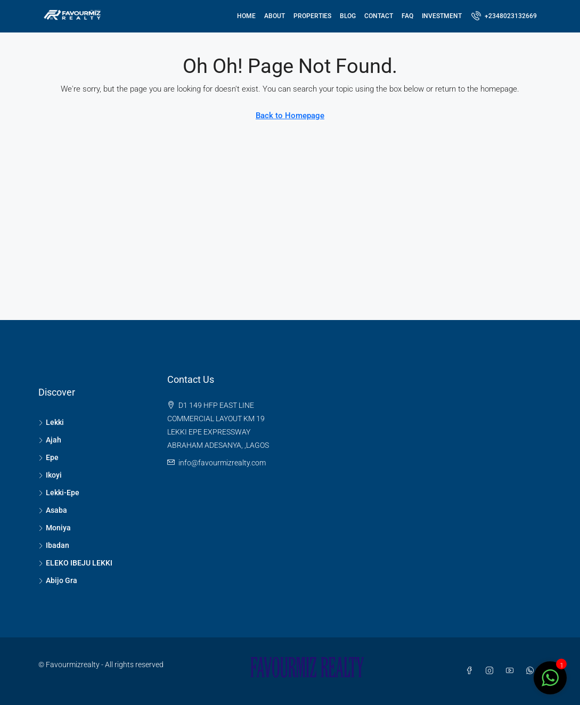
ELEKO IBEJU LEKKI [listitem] (75, 563)
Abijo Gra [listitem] (57, 580)
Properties (312, 16)
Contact (378, 16)
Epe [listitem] (48, 457)
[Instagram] (491, 671)
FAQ (407, 16)
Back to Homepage (290, 115)
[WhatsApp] (532, 671)
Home (246, 16)
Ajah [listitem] (49, 440)
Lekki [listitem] (51, 422)
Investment (442, 16)
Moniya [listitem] (54, 527)
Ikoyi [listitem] (50, 475)
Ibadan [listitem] (53, 545)
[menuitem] (504, 16)
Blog (348, 16)
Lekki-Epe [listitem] (58, 492)
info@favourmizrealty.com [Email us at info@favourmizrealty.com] (222, 462)
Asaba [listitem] (52, 510)
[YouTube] (512, 671)
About (274, 16)
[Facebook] (471, 671)
